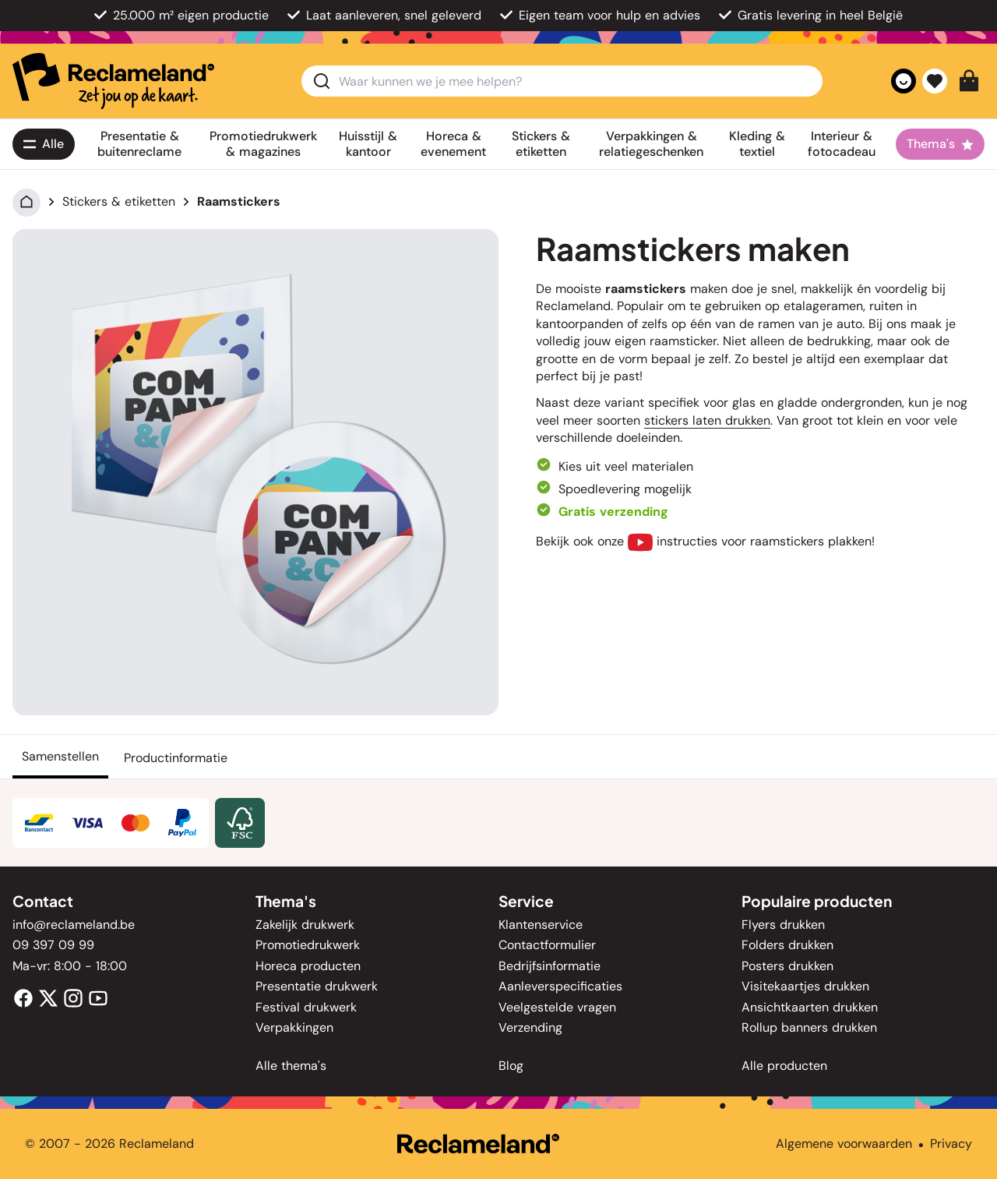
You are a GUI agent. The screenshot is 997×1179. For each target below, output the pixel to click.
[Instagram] (73, 997)
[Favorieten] (934, 81)
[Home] (26, 201)
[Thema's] (940, 144)
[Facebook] (23, 997)
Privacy (951, 1143)
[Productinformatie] (175, 756)
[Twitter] (48, 997)
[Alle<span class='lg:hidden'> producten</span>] (43, 144)
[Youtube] (98, 997)
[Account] (903, 81)
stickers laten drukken (707, 420)
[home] (113, 81)
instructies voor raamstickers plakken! (751, 541)
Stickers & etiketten (118, 201)
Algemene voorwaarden (844, 1143)
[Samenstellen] (60, 756)
